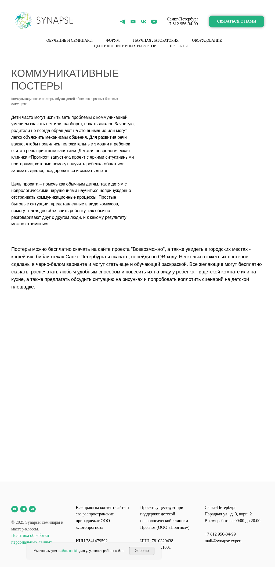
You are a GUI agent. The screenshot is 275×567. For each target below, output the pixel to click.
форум (113, 40)
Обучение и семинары (69, 40)
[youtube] (154, 21)
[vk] (143, 21)
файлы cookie (68, 551)
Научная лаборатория (156, 40)
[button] (236, 22)
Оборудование (207, 40)
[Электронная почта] (133, 21)
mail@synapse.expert (223, 541)
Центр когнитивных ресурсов (125, 46)
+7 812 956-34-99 (182, 24)
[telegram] (122, 21)
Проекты (179, 46)
